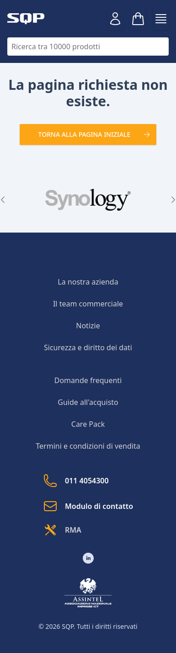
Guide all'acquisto (88, 402)
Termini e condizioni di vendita (88, 446)
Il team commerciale (88, 304)
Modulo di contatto (88, 506)
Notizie (88, 326)
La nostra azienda (88, 282)
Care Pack (88, 424)
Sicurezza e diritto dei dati (88, 347)
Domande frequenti (88, 380)
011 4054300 (76, 480)
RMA (62, 529)
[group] (88, 199)
